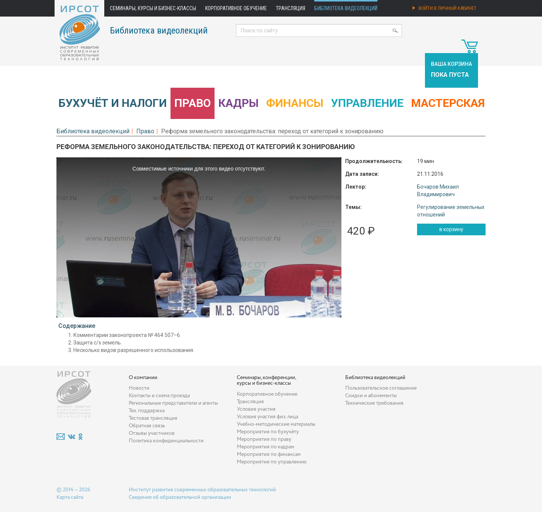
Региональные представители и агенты (173, 403)
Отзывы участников (152, 433)
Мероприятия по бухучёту (268, 432)
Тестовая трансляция (153, 418)
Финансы (294, 103)
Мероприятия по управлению (272, 462)
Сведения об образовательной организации (180, 497)
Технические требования (374, 403)
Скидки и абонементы (371, 395)
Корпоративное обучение (236, 8)
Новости (139, 388)
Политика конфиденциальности (166, 441)
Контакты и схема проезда (159, 395)
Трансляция (290, 8)
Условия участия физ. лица (267, 417)
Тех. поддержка (146, 410)
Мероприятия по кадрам (265, 447)
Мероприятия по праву (264, 439)
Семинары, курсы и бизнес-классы (153, 8)
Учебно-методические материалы (276, 424)
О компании (143, 377)
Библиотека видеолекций (346, 8)
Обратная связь (147, 426)
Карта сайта (69, 497)
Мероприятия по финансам (269, 454)
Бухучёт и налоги (112, 103)
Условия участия (256, 409)
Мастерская (448, 103)
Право (192, 103)
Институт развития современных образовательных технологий (202, 490)
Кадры (238, 103)
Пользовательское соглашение (381, 388)
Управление (367, 103)
